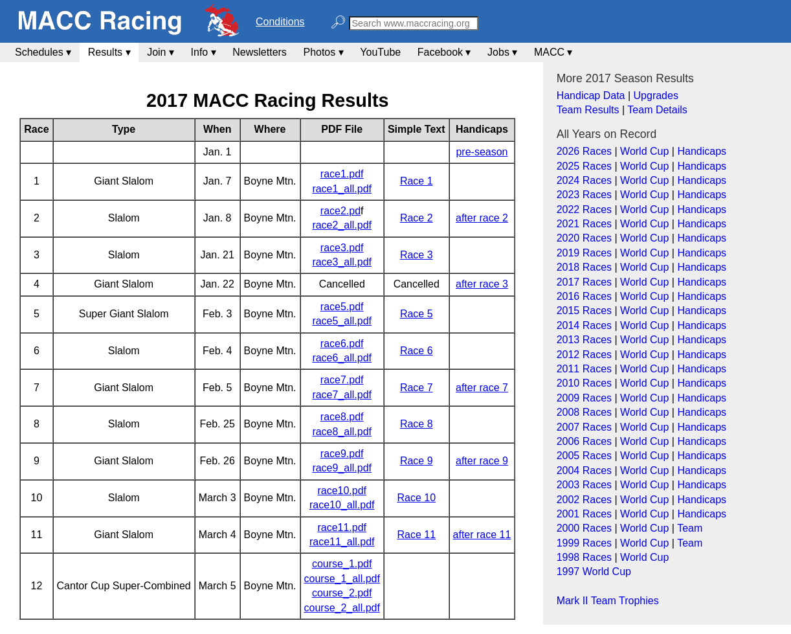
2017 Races (584, 282)
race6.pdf (342, 343)
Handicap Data (591, 95)
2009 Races (584, 397)
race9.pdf (342, 453)
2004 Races (584, 470)
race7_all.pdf (342, 394)
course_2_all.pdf (342, 607)
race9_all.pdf (342, 467)
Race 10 (416, 497)
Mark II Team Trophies (608, 600)
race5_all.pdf (342, 320)
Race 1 (416, 181)
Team (689, 528)
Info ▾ (203, 52)
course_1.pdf (342, 563)
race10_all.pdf (342, 504)
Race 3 (416, 254)
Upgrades (656, 95)
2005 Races (584, 455)
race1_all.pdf (342, 188)
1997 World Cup (594, 571)
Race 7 (416, 387)
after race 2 (482, 217)
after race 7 (482, 387)
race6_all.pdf (342, 357)
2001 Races (584, 513)
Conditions (280, 21)
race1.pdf (342, 173)
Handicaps (701, 151)
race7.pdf (342, 379)
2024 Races (584, 180)
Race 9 (416, 460)
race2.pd (340, 210)
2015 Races (584, 310)
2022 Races (584, 209)
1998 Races (584, 557)
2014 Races (584, 325)
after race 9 (482, 460)
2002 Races (584, 499)
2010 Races (584, 383)
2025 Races (584, 166)
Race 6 (416, 350)
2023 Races (584, 194)
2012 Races (584, 354)
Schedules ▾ (43, 52)
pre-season (481, 151)
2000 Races (584, 528)
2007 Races (584, 427)
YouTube (380, 52)
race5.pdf (342, 306)
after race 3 (482, 283)
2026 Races (584, 151)
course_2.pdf (342, 592)
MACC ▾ (553, 52)
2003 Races (584, 484)
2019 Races (584, 252)
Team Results (588, 109)
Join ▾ (160, 52)
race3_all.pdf (342, 261)
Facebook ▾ (444, 52)
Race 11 (416, 534)
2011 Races (584, 368)
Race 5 (416, 313)
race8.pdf (342, 416)
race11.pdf (341, 527)
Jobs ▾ (502, 52)
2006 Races (584, 441)
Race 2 (416, 217)
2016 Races (584, 296)
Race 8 (416, 423)
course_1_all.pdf (342, 578)
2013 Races (584, 339)
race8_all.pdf (342, 431)
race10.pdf (341, 490)
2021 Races (584, 223)
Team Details (657, 109)
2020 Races (584, 237)
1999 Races (584, 543)
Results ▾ (109, 52)
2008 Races (584, 412)
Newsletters (259, 52)
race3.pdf (342, 247)
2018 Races (584, 267)
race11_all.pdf (342, 541)
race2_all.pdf (342, 225)
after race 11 (482, 534)
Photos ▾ (323, 52)
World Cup (644, 151)
